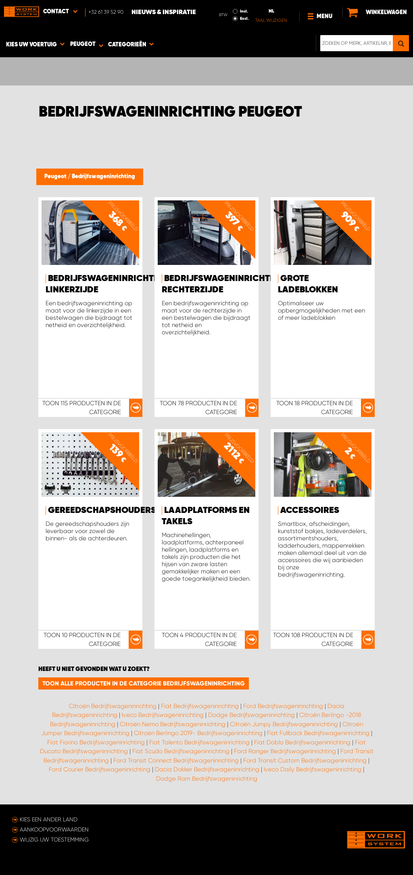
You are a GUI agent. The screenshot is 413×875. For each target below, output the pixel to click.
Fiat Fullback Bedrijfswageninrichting (318, 733)
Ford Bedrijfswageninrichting (283, 706)
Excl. (244, 19)
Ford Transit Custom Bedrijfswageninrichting (305, 760)
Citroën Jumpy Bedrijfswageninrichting (284, 724)
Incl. (244, 11)
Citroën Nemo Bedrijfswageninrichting (172, 724)
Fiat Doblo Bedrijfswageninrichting (302, 742)
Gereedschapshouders (102, 510)
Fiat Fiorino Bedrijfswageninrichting (96, 742)
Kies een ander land (48, 819)
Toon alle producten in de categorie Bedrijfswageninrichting (143, 683)
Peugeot (56, 176)
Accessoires (309, 510)
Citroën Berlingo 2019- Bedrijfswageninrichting (198, 733)
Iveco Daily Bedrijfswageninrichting (312, 769)
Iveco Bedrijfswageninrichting (163, 715)
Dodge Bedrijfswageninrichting (251, 715)
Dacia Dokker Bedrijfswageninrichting (207, 769)
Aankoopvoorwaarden (54, 829)
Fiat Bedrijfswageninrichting (200, 706)
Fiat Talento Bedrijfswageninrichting (199, 742)
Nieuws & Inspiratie (163, 12)
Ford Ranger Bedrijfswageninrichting (285, 751)
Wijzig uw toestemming (54, 839)
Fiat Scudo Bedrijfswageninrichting (180, 751)
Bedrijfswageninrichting (103, 176)
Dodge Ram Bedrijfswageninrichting (206, 778)
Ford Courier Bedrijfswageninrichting (99, 769)
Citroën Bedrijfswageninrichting (112, 706)
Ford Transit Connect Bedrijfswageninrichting (176, 760)
